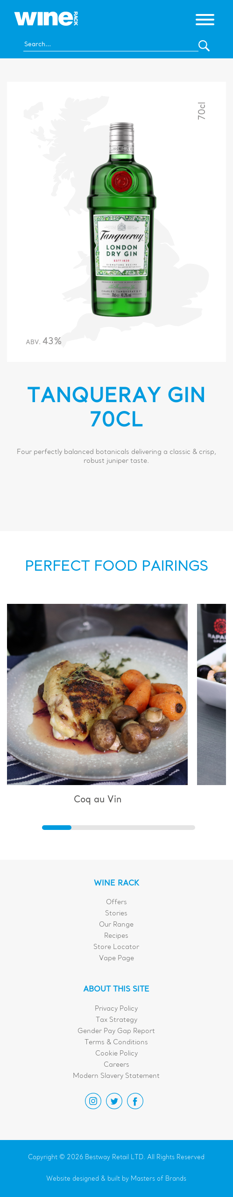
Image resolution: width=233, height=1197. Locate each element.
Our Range (116, 924)
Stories (116, 913)
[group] (97, 708)
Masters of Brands (158, 1179)
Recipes (116, 936)
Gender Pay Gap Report (116, 1031)
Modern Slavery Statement (116, 1076)
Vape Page (116, 958)
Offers (116, 902)
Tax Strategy (116, 1020)
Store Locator (116, 947)
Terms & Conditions (116, 1042)
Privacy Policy (116, 1009)
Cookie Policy (116, 1053)
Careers (116, 1065)
